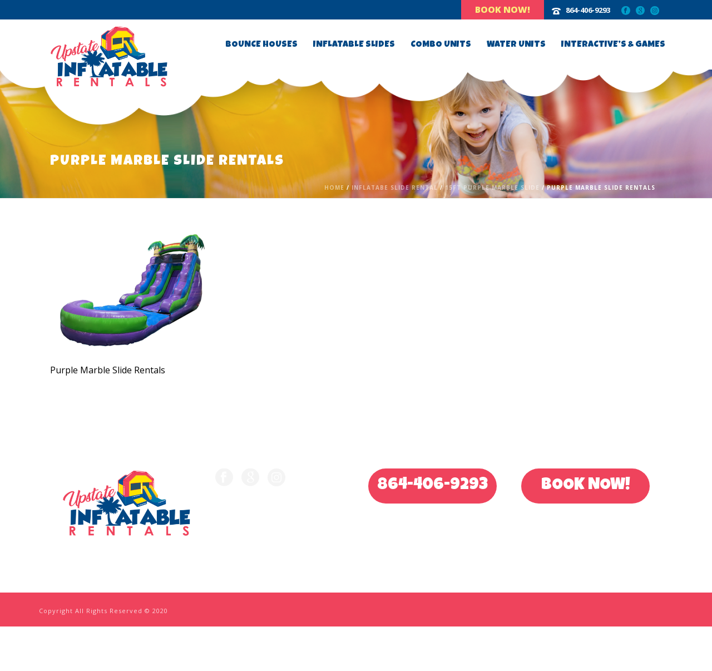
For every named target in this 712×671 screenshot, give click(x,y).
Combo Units (441, 45)
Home (334, 187)
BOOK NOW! (585, 485)
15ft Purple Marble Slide (492, 187)
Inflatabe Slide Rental (395, 187)
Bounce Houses (261, 45)
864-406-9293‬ (588, 10)
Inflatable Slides (354, 45)
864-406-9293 (432, 485)
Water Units (516, 45)
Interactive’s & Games (613, 45)
